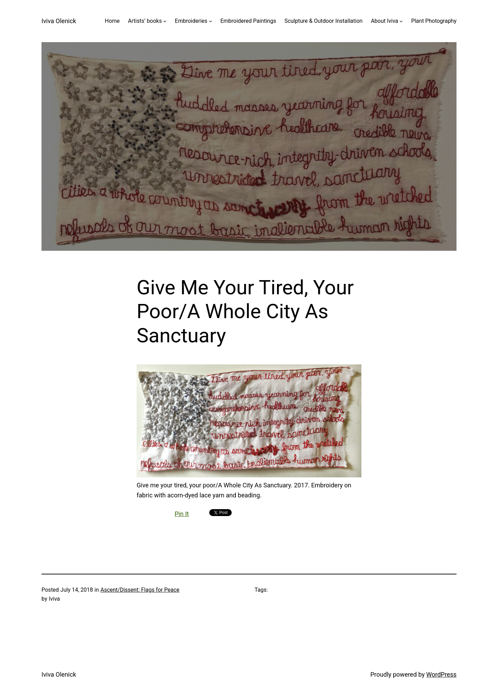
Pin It (182, 513)
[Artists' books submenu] (165, 21)
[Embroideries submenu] (210, 21)
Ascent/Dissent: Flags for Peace (139, 590)
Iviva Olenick (59, 21)
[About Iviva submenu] (401, 21)
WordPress (441, 674)
